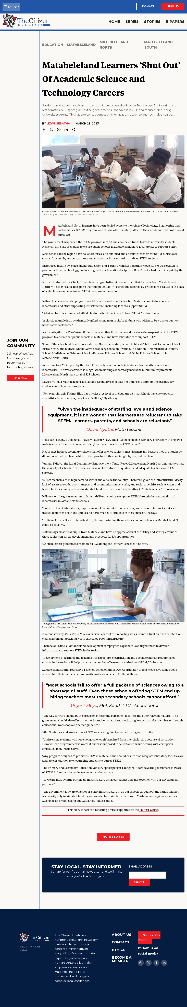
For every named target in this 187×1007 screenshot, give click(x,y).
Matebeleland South (158, 45)
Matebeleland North (114, 45)
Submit (139, 882)
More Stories (113, 836)
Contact (121, 942)
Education (52, 45)
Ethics (118, 950)
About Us (121, 935)
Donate (148, 6)
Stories (152, 21)
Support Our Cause (149, 938)
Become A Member (121, 959)
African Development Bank (63, 627)
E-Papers (175, 21)
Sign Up (173, 6)
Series (132, 21)
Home (114, 21)
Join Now (20, 378)
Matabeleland (81, 45)
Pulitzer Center (148, 810)
